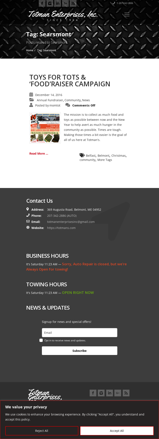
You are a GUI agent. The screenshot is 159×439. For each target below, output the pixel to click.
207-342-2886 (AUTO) (61, 216)
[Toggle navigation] (127, 14)
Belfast (91, 156)
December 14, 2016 (48, 95)
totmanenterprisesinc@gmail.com (71, 222)
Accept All (117, 431)
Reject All (41, 431)
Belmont (103, 156)
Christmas (118, 156)
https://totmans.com (61, 228)
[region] (79, 420)
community (87, 160)
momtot (54, 105)
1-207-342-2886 (122, 3)
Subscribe (79, 351)
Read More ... (38, 153)
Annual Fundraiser (50, 100)
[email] (79, 332)
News (86, 100)
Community (73, 100)
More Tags (104, 160)
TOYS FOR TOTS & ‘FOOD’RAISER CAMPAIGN (69, 80)
